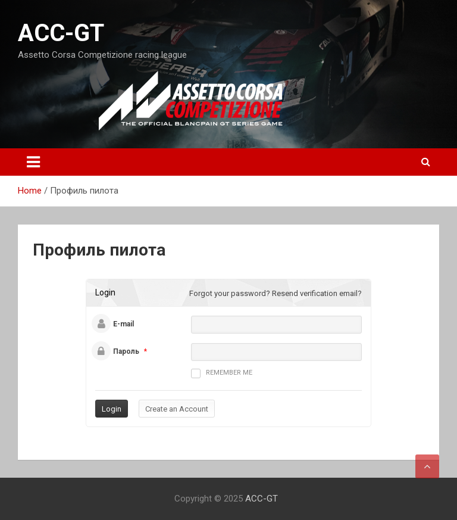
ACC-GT (61, 33)
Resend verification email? (317, 293)
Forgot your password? (229, 293)
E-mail (123, 324)
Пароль (126, 351)
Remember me (221, 373)
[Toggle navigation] (33, 162)
